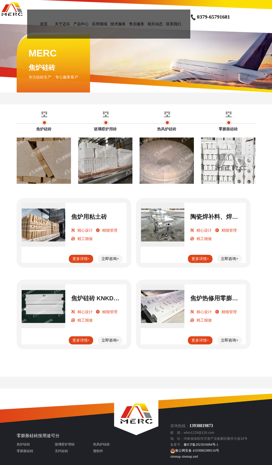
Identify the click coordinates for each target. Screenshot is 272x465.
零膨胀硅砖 (27, 435)
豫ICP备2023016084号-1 (201, 444)
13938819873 (201, 425)
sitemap (175, 456)
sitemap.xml (190, 456)
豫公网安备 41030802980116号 (194, 450)
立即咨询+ (110, 259)
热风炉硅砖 (101, 444)
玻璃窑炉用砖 (65, 444)
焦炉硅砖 (23, 444)
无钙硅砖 (61, 451)
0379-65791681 (210, 17)
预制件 (98, 451)
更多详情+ (81, 259)
